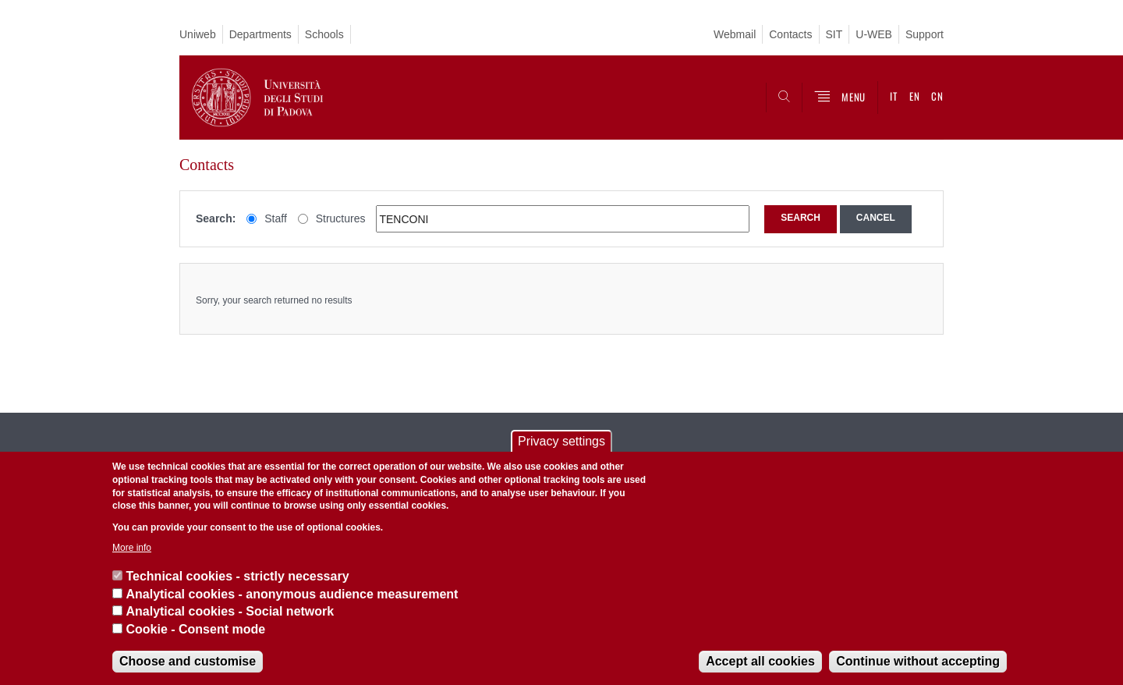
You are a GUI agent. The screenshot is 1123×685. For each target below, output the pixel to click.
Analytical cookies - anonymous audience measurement (292, 594)
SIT (834, 34)
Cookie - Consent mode (195, 629)
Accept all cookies (760, 661)
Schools (324, 34)
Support (924, 34)
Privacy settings (561, 441)
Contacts (790, 34)
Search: (216, 218)
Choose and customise (187, 661)
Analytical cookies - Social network (230, 611)
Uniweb (197, 34)
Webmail (735, 34)
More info (131, 547)
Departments (260, 34)
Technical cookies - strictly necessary (237, 576)
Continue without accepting (918, 661)
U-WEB (874, 34)
